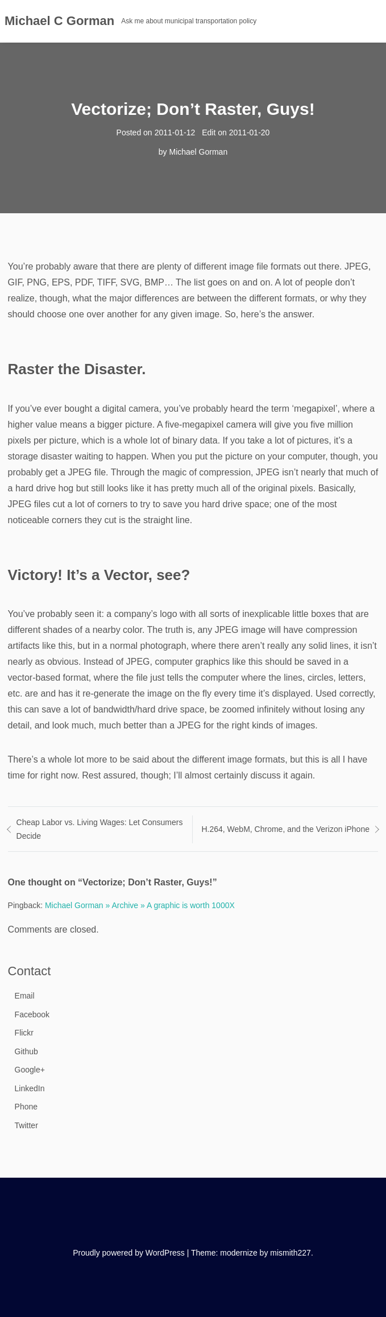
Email (25, 995)
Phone (26, 1106)
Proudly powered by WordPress (129, 1252)
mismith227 (290, 1252)
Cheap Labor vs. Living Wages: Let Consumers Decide (99, 829)
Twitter (26, 1125)
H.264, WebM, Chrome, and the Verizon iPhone (285, 829)
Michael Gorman (198, 151)
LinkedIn (30, 1088)
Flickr (24, 1032)
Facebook (32, 1014)
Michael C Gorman (59, 21)
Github (26, 1051)
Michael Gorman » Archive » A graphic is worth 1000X (140, 905)
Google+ (30, 1069)
